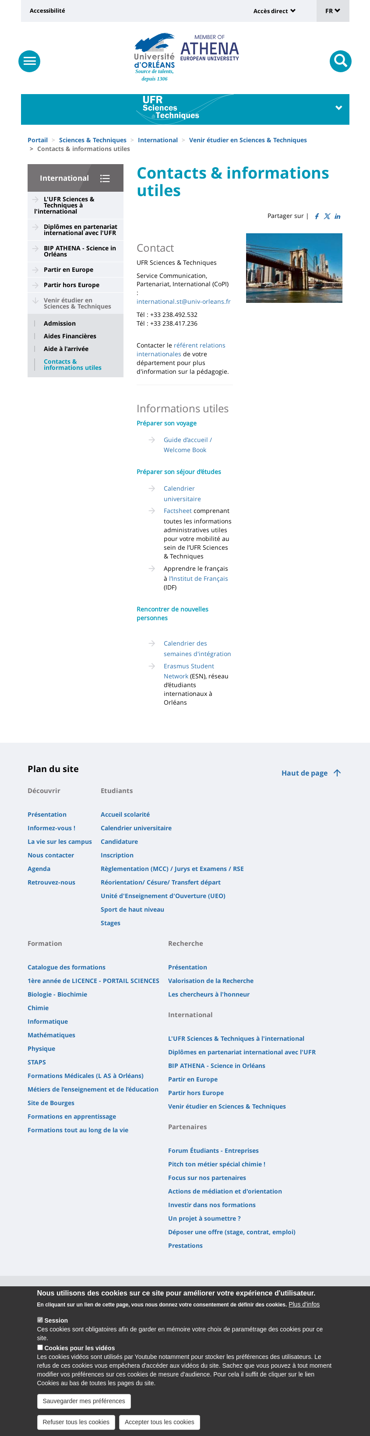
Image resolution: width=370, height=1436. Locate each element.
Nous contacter (51, 855)
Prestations (185, 1245)
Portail (38, 140)
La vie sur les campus (60, 841)
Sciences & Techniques (93, 140)
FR (333, 11)
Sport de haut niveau (132, 909)
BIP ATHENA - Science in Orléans (80, 251)
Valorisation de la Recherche (211, 980)
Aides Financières (70, 336)
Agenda (39, 868)
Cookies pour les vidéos (79, 1356)
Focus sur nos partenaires (207, 1177)
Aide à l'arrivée (66, 349)
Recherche (185, 943)
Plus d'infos (304, 1313)
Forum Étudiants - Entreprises (213, 1150)
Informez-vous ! (51, 828)
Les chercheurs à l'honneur (209, 994)
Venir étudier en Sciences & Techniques (248, 140)
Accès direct (271, 11)
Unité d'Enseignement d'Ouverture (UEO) (163, 896)
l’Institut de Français (198, 578)
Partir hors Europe (71, 285)
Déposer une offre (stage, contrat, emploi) (232, 1232)
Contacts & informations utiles (73, 364)
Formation (45, 943)
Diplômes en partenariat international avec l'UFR (80, 229)
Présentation (47, 814)
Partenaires (187, 1126)
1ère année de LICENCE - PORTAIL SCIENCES (93, 980)
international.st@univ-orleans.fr (184, 301)
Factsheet (178, 510)
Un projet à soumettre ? (204, 1218)
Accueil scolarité (125, 814)
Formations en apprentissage (72, 1116)
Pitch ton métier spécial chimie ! (216, 1164)
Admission (60, 323)
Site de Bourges (51, 1103)
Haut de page (305, 773)
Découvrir (44, 790)
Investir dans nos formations (212, 1205)
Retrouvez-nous (51, 882)
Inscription (117, 855)
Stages (110, 923)
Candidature (119, 841)
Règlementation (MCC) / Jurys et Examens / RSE (172, 868)
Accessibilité (47, 10)
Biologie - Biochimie (57, 994)
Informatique (48, 1021)
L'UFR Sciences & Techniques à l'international (64, 205)
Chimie (38, 1008)
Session (56, 1329)
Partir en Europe (68, 269)
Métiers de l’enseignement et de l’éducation (93, 1089)
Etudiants (117, 790)
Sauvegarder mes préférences (84, 1409)
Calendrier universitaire (136, 828)
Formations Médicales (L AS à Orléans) (86, 1075)
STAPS (37, 1062)
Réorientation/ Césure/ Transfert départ (161, 882)
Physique (41, 1048)
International (158, 140)
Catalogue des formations (67, 967)
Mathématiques (51, 1035)
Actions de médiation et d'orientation (225, 1191)
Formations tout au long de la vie (78, 1130)
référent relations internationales (181, 349)
